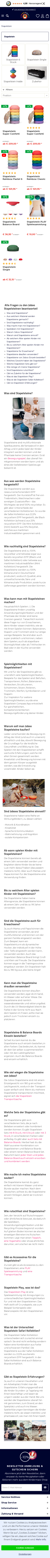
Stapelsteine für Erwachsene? (20, 351)
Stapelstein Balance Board (11, 223)
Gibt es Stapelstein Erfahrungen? (22, 383)
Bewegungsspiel (17, 458)
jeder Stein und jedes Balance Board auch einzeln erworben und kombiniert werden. (24, 1158)
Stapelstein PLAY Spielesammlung (36, 223)
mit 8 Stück (15, 1133)
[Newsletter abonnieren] (45, 1487)
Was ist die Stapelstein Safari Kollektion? (25, 380)
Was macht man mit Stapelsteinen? (23, 326)
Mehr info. (41, 1539)
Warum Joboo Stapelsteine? (20, 332)
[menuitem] (2, 16)
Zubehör (37, 81)
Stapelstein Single (36, 59)
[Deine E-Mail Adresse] (25, 1487)
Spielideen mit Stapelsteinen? (20, 329)
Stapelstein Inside (13, 81)
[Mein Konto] (42, 16)
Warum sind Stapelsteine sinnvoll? (22, 335)
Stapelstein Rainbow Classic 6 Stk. (36, 177)
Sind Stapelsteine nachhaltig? (20, 322)
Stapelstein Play (17, 1292)
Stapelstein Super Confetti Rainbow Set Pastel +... (11, 132)
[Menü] (2, 16)
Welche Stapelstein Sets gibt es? (22, 364)
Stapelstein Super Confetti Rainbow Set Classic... (35, 132)
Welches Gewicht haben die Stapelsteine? (26, 361)
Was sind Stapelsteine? (17, 313)
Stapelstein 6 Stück (13, 60)
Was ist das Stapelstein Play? (20, 376)
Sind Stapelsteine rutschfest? (20, 370)
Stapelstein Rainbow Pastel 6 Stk (12, 177)
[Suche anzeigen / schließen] (7, 16)
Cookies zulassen (25, 1548)
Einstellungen (25, 1554)
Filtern (8, 89)
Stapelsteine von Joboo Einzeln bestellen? (26, 357)
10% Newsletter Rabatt (25, 9)
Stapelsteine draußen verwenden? (22, 354)
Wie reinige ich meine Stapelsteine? (23, 367)
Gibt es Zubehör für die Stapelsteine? (24, 373)
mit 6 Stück (28, 1133)
